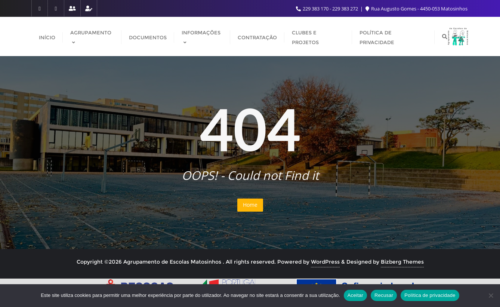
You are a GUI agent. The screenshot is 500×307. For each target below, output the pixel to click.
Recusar (383, 295)
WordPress (325, 261)
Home (250, 204)
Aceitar (355, 295)
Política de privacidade (430, 295)
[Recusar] (490, 295)
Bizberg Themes (402, 261)
